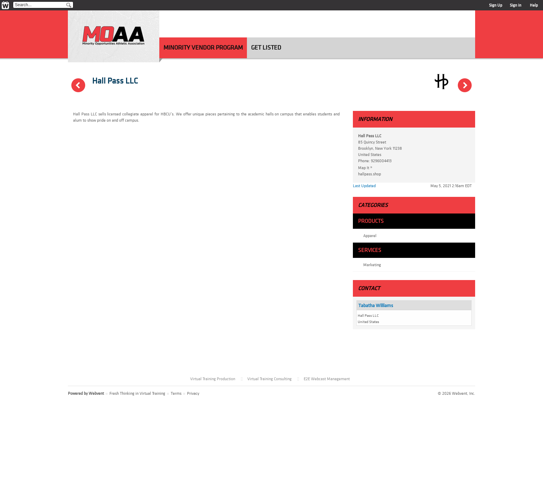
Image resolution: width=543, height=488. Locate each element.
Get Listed (266, 48)
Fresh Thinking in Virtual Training (137, 393)
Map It (367, 167)
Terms (176, 393)
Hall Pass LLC (115, 81)
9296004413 (381, 161)
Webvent (96, 393)
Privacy (193, 393)
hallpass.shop (369, 174)
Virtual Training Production (212, 379)
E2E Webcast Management (327, 379)
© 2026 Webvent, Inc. (456, 393)
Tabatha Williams (375, 305)
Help (534, 5)
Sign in (515, 5)
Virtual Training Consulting (269, 379)
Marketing (372, 265)
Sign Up (495, 5)
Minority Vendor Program (203, 48)
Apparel (369, 235)
